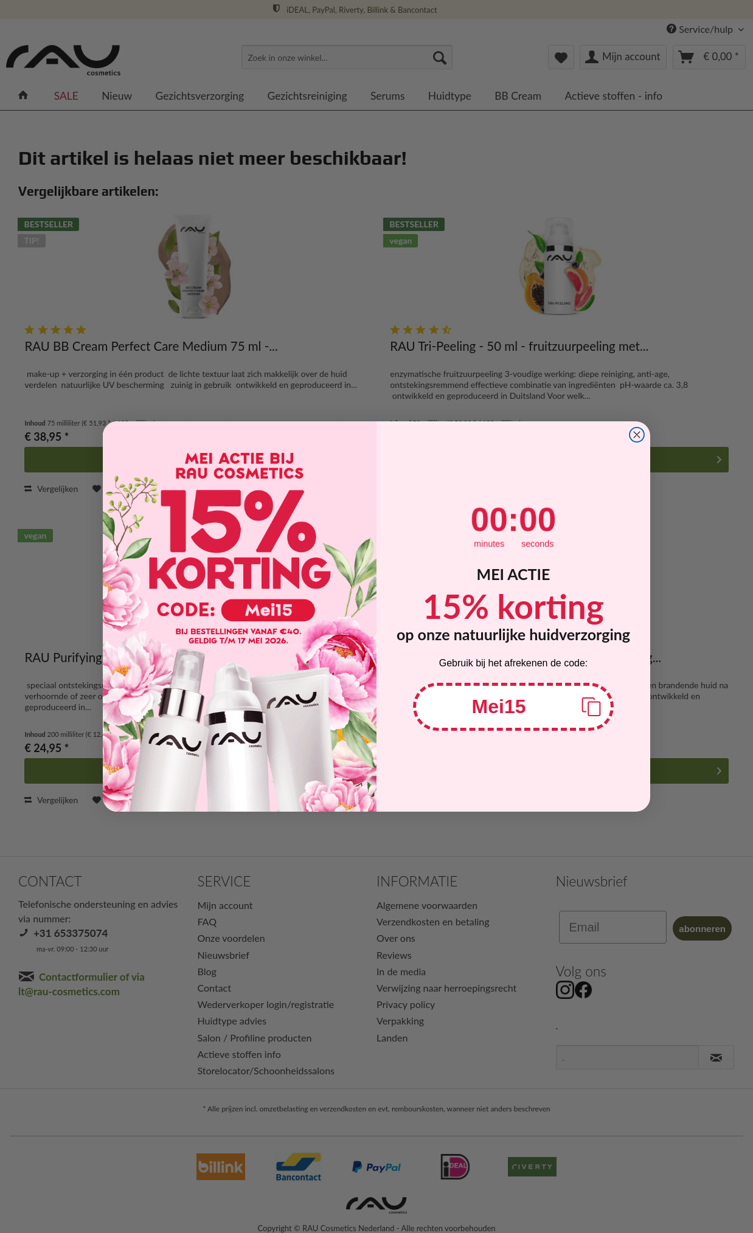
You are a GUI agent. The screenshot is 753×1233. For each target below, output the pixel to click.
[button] (513, 707)
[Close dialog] (637, 434)
